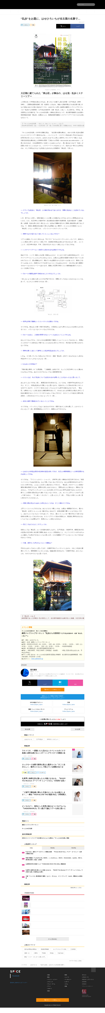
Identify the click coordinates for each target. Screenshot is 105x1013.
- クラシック (50, 981)
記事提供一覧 (85, 977)
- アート (49, 986)
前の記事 (26, 729)
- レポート (66, 981)
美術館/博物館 (44, 949)
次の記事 (79, 729)
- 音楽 (48, 975)
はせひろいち (27, 739)
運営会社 (84, 975)
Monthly (73, 848)
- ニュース (66, 977)
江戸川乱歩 (39, 739)
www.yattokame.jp (37, 659)
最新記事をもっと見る (77, 887)
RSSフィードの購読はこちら (54, 689)
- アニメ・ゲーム (51, 984)
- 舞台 (48, 977)
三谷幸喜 (72, 949)
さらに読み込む (57, 939)
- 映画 (48, 991)
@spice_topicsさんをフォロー (18, 982)
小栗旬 (35, 953)
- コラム (66, 984)
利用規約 (84, 984)
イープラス (24, 965)
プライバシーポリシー (87, 986)
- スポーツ (49, 988)
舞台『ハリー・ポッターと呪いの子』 (34, 957)
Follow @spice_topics (36, 704)
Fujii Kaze (59, 953)
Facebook (15, 976)
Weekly (52, 848)
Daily (31, 848)
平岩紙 (43, 953)
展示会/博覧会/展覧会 (30, 949)
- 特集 (65, 986)
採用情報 (84, 981)
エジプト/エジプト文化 (59, 949)
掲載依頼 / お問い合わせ (88, 979)
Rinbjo (51, 953)
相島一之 (26, 953)
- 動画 (65, 975)
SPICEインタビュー (51, 739)
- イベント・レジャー (52, 979)
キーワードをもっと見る (76, 960)
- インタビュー (67, 979)
